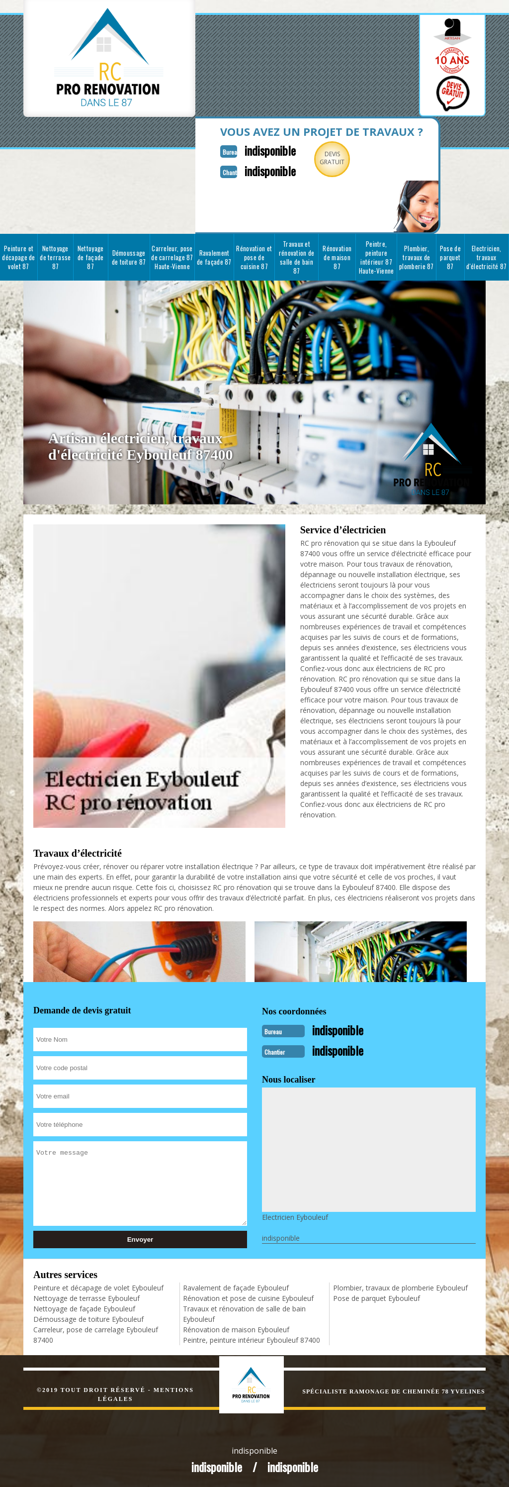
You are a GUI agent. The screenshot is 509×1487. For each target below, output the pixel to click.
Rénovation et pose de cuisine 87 (254, 256)
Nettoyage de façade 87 (91, 256)
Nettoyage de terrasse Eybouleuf (86, 1296)
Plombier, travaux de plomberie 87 (416, 256)
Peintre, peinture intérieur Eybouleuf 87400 (251, 1338)
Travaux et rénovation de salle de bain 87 (297, 256)
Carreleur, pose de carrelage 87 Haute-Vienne (172, 256)
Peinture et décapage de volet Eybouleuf (98, 1285)
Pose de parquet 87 (450, 256)
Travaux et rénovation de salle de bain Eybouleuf (244, 1312)
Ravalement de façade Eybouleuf (236, 1285)
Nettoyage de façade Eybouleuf (84, 1306)
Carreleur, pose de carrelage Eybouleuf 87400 (95, 1333)
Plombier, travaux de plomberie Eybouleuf (400, 1285)
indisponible (258, 149)
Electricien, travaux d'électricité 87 (486, 256)
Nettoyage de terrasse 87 (55, 256)
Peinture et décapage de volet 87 (18, 256)
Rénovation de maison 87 (337, 256)
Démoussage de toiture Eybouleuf (88, 1317)
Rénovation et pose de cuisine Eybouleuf (248, 1296)
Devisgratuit (323, 158)
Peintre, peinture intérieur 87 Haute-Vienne (376, 256)
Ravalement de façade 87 (214, 256)
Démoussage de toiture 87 (129, 256)
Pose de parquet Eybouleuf (376, 1296)
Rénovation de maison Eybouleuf (236, 1327)
